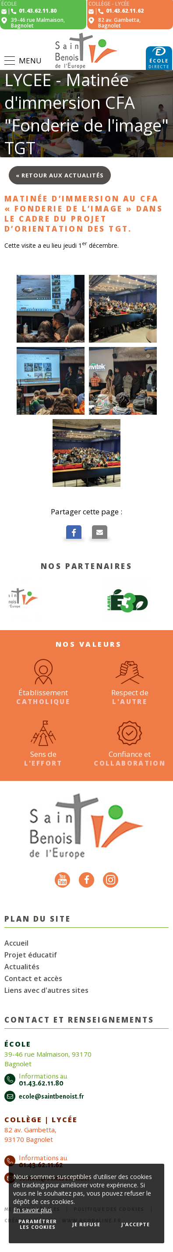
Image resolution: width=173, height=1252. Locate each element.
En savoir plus (32, 1210)
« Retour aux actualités (60, 175)
